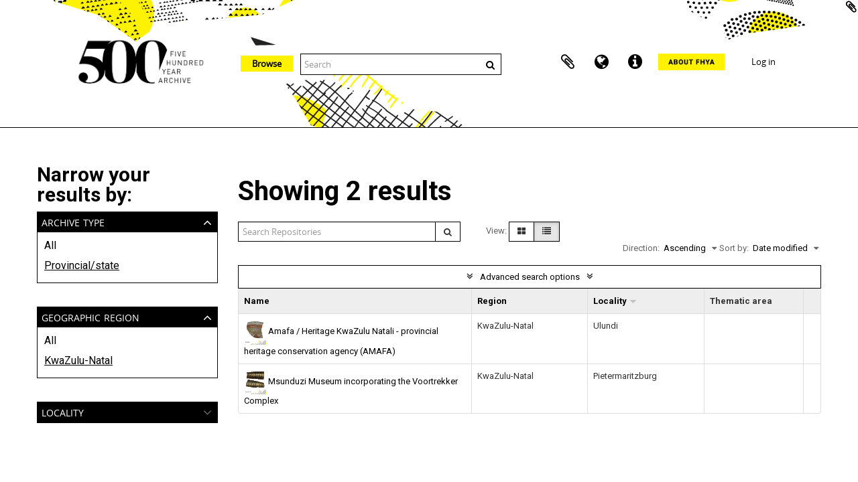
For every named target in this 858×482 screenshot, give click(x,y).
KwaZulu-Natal (78, 360)
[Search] (448, 232)
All (50, 245)
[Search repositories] (337, 232)
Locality (63, 411)
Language (601, 62)
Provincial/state (81, 265)
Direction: (641, 248)
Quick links (635, 62)
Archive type (73, 221)
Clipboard (568, 62)
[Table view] (547, 232)
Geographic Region (90, 316)
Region (492, 301)
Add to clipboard (851, 6)
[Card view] (521, 232)
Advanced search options (530, 277)
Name (256, 301)
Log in (763, 62)
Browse (267, 64)
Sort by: (734, 248)
